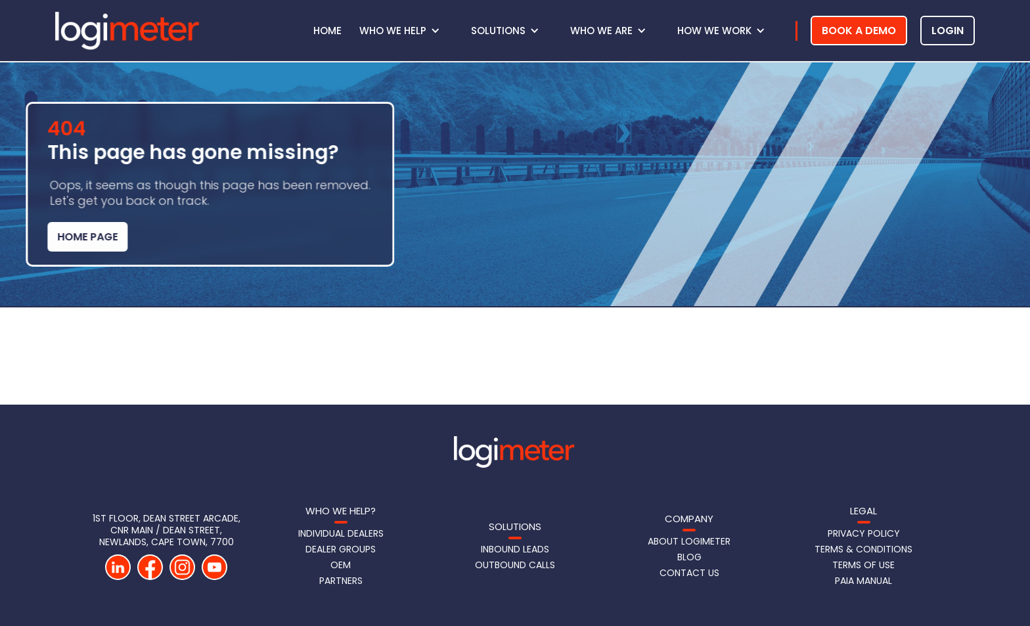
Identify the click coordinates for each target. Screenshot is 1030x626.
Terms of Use (863, 565)
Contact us (689, 573)
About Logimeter (689, 541)
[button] (406, 30)
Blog (689, 557)
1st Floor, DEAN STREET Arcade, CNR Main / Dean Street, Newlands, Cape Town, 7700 (166, 530)
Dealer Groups (340, 549)
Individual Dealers (341, 533)
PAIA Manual (863, 581)
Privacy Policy (864, 533)
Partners (341, 581)
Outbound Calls (515, 565)
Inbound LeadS (515, 549)
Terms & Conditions (863, 549)
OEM (340, 565)
